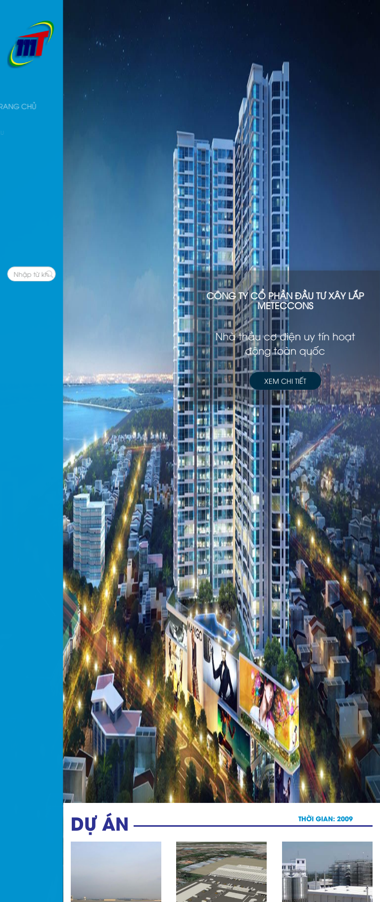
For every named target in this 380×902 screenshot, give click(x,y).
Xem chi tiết (285, 379)
